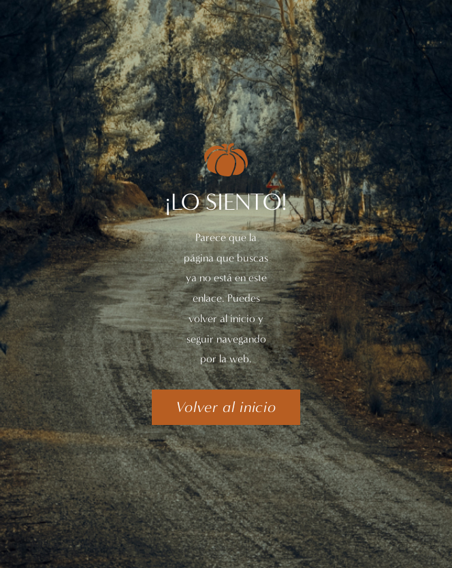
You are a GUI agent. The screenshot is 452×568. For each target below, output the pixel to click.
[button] (226, 407)
